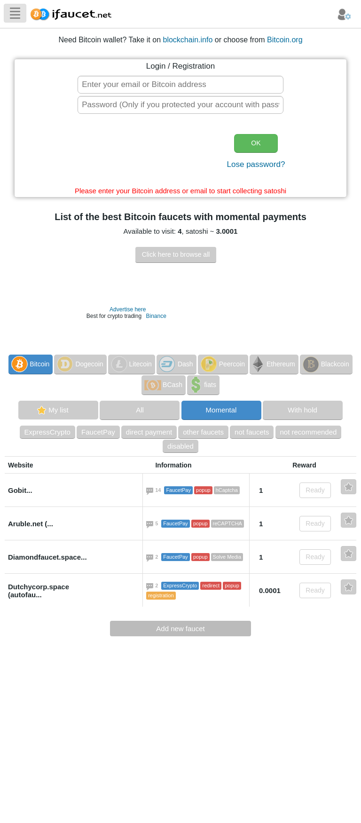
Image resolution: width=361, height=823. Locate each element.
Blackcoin (325, 364)
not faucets (252, 432)
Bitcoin (29, 364)
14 (159, 491)
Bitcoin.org (285, 40)
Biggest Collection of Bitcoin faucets (73, 13)
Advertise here (128, 309)
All (140, 410)
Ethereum (273, 364)
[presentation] (150, 152)
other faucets (203, 432)
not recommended (308, 432)
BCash (162, 384)
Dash (175, 364)
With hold (302, 410)
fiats (202, 384)
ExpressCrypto (47, 432)
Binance (156, 316)
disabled (180, 446)
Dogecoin (79, 364)
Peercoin (222, 364)
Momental (221, 410)
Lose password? (256, 164)
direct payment (149, 432)
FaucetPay (98, 432)
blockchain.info (188, 40)
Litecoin (131, 364)
